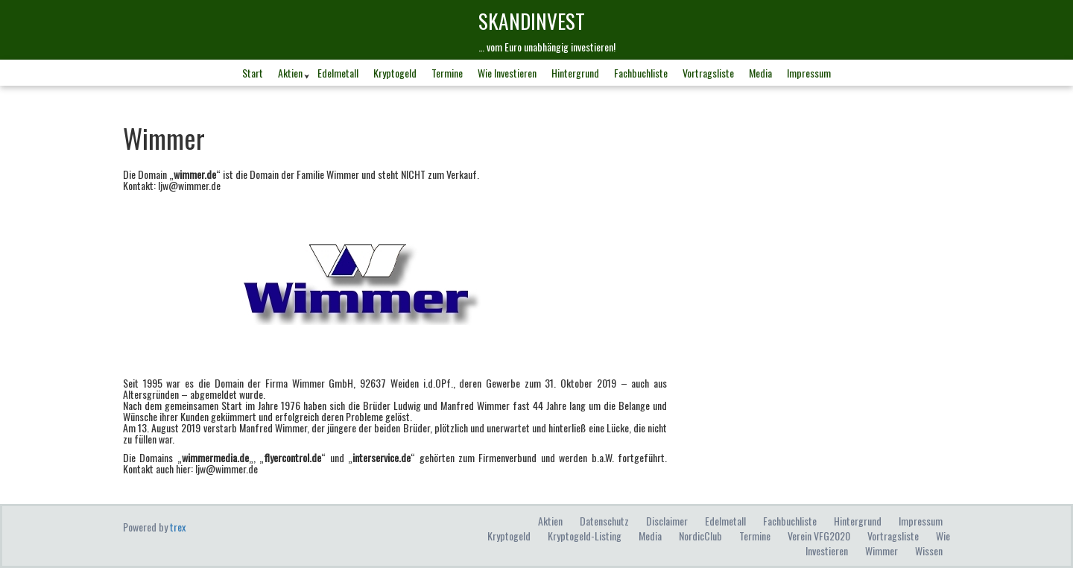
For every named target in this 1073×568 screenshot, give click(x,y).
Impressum (809, 73)
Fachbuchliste (641, 73)
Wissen (929, 550)
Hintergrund (575, 73)
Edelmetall (337, 73)
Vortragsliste (708, 73)
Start (252, 73)
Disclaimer (667, 520)
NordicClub (700, 535)
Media (760, 73)
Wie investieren (507, 73)
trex (178, 526)
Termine (447, 73)
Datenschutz (604, 520)
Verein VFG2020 (819, 535)
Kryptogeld (395, 73)
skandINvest (531, 20)
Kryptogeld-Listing (584, 535)
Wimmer (881, 550)
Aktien (290, 73)
